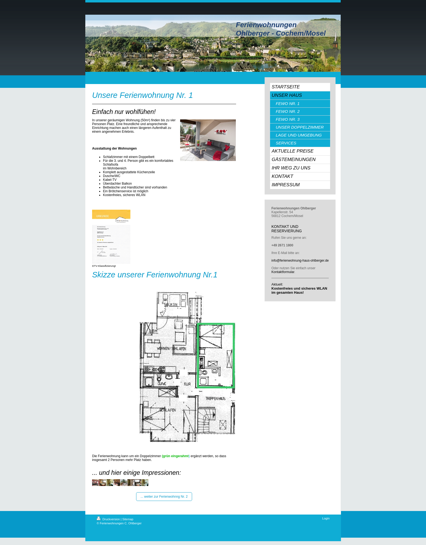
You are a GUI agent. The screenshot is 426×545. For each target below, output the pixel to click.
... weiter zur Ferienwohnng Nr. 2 (163, 496)
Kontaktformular (282, 272)
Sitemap (127, 519)
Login (326, 518)
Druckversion (109, 519)
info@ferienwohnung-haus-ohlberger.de (300, 260)
